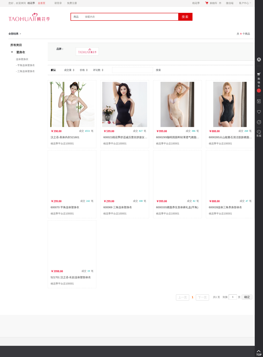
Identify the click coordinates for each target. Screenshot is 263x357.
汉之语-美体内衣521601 (65, 137)
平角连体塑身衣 (26, 65)
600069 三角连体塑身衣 (117, 207)
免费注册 (72, 3)
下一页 (202, 297)
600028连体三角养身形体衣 (225, 207)
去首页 (41, 3)
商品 (76, 16)
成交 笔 (86, 130)
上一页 (182, 297)
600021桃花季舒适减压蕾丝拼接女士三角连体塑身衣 (134, 137)
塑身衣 (20, 52)
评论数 (96, 70)
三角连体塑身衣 (26, 71)
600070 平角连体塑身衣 (65, 207)
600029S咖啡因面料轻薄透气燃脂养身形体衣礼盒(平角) (189, 137)
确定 (247, 297)
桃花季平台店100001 (62, 143)
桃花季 (196, 3)
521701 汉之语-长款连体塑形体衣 (71, 277)
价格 (82, 70)
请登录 (58, 3)
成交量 (68, 70)
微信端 (229, 3)
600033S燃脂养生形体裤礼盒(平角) (177, 207)
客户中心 (245, 3)
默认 (53, 70)
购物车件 (215, 3)
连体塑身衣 (22, 59)
